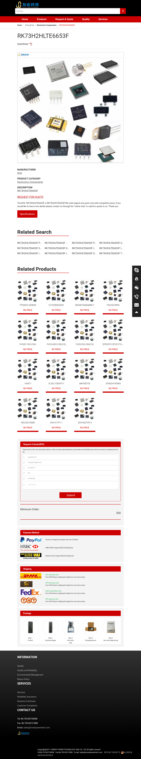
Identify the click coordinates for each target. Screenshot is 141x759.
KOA (19, 173)
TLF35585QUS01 (56, 305)
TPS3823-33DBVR (28, 305)
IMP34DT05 (84, 383)
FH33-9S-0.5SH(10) (85, 344)
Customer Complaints (27, 705)
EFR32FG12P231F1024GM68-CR (118, 344)
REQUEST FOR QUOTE (30, 196)
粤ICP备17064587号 (112, 752)
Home (25, 19)
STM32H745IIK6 (113, 383)
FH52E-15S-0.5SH (28, 344)
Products (42, 19)
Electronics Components (46, 25)
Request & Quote (64, 19)
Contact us (27, 25)
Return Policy (23, 679)
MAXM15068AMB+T (84, 305)
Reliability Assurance (26, 697)
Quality (86, 19)
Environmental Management (30, 675)
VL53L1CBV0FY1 (56, 383)
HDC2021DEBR (28, 422)
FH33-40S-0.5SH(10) (56, 344)
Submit (70, 495)
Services (103, 19)
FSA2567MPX (113, 305)
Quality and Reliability (27, 670)
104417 (27, 383)
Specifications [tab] (27, 214)
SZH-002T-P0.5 (85, 422)
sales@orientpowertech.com (37, 727)
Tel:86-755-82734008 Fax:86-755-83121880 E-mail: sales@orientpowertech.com (85, 753)
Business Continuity (26, 701)
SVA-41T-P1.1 (56, 422)
